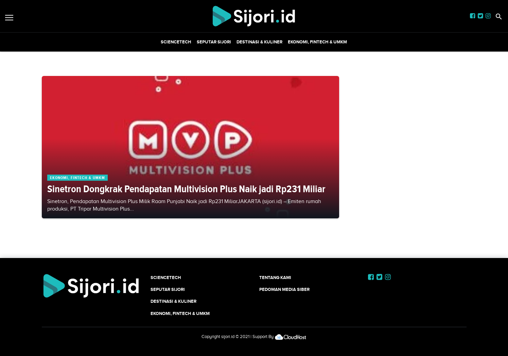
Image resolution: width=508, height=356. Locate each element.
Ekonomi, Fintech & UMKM (317, 41)
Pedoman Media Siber (284, 289)
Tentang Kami (275, 277)
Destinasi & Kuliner (259, 41)
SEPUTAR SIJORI (214, 41)
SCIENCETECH (176, 41)
